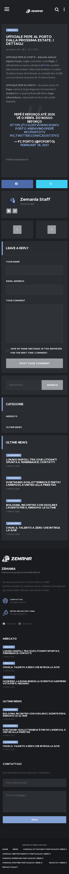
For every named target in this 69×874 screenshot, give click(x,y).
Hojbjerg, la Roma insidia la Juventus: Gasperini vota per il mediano (34, 682)
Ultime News (14, 427)
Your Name (13, 261)
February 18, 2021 (34, 145)
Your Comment (15, 300)
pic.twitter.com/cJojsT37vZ (34, 135)
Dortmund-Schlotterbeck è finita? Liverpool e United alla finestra (33, 483)
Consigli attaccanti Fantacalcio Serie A (45, 849)
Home (5, 849)
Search (52, 384)
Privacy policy (10, 867)
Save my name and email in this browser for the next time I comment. (34, 350)
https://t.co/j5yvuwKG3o (31, 125)
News (15, 849)
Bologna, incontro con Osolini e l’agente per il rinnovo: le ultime (31, 506)
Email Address (15, 281)
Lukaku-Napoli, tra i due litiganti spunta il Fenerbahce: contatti (31, 461)
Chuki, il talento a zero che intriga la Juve (33, 529)
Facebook (9, 624)
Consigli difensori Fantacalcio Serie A (22, 858)
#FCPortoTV (34, 132)
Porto (47, 65)
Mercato (11, 416)
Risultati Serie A (58, 863)
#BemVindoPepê (40, 128)
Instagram (25, 624)
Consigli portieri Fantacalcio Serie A (22, 863)
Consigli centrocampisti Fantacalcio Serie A (26, 854)
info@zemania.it (18, 602)
